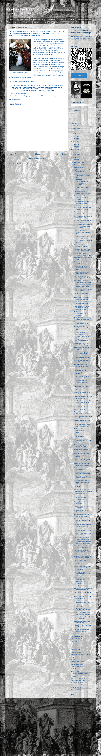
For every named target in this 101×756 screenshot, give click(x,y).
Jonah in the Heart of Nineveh (29, 9)
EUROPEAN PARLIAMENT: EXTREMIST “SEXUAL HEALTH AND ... (82, 567)
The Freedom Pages (77, 687)
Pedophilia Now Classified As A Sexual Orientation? (83, 249)
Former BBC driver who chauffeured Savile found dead (82, 267)
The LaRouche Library (77, 669)
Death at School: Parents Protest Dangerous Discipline (81, 631)
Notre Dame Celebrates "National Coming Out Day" (83, 281)
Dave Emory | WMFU (66, 20)
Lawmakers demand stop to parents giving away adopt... (82, 203)
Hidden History (51, 20)
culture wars (17, 96)
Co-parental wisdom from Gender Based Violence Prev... (82, 175)
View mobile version (37, 158)
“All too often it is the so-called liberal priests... (83, 397)
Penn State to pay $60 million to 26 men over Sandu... (83, 302)
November (77, 165)
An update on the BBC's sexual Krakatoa (81, 212)
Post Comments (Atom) (24, 164)
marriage (36, 96)
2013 (74, 160)
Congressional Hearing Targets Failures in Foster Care (82, 440)
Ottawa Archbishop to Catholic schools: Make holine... (83, 460)
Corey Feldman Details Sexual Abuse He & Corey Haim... (82, 562)
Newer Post (14, 154)
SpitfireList (74, 676)
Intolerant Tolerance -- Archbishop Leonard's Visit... (81, 328)
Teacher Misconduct (15, 23)
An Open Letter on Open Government (81, 506)
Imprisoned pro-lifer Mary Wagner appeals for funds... (83, 529)
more (33, 81)
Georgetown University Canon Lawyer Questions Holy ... (83, 588)
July (75, 641)
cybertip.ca (74, 692)
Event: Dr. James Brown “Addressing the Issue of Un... (82, 602)
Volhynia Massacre (76, 657)
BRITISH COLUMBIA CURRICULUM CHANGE (82, 405)
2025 (74, 128)
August (76, 638)
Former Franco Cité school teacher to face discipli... (82, 613)
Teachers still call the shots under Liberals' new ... (82, 468)
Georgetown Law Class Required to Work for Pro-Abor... (82, 388)
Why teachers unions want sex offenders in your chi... (82, 298)
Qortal (72, 694)
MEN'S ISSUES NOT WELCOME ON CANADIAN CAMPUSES (82, 608)
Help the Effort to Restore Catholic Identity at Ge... (82, 335)
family (23, 96)
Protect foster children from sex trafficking (82, 435)
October (77, 167)
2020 (74, 141)
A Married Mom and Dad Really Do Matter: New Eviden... (81, 455)
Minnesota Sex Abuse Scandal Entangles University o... (80, 497)
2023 (74, 133)
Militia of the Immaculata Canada (80, 654)
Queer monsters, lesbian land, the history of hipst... (83, 237)
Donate (80, 76)
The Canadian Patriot (77, 664)
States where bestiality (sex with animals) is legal (82, 421)
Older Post (61, 154)
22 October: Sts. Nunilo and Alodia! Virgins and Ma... (82, 556)
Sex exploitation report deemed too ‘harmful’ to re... (82, 520)
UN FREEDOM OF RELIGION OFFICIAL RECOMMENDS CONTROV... (81, 182)
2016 (74, 152)
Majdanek (74, 659)
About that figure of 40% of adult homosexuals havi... (82, 472)
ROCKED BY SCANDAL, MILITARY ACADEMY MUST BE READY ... (81, 307)
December (77, 162)
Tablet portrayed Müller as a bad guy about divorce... (82, 525)
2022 (74, 136)
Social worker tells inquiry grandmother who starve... (82, 449)
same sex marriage (50, 96)
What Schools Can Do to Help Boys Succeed (83, 289)
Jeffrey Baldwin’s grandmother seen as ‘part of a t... (83, 515)
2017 (74, 149)
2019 (74, 144)
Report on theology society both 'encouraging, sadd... (82, 425)
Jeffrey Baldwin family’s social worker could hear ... (83, 216)
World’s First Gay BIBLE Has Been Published (82, 597)
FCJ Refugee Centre (77, 682)
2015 (74, 154)
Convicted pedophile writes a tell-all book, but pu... (82, 445)
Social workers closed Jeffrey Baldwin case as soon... (83, 401)
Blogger (61, 751)
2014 (74, 157)
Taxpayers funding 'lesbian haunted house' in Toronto (82, 188)
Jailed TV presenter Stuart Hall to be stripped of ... (82, 546)
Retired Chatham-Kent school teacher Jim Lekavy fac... (83, 377)
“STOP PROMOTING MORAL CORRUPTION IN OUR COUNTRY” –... (83, 226)
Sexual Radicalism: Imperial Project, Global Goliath (82, 285)
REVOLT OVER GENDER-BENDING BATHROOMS (82, 477)
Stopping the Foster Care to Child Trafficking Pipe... (82, 221)
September (77, 636)
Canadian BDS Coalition (78, 661)
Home (11, 20)
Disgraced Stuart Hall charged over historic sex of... (83, 492)
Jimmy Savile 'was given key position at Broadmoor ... (82, 318)
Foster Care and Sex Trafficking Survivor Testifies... (80, 372)
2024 (74, 131)
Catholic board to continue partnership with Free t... (82, 245)
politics (42, 96)
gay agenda (29, 96)
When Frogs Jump (79, 409)
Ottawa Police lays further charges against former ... (82, 538)
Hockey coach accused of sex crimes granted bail (83, 272)
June (76, 644)
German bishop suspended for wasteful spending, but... (83, 412)
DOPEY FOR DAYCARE (81, 489)
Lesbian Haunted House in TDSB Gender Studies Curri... (82, 482)
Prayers (28, 23)
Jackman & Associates (77, 685)
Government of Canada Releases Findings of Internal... (81, 382)
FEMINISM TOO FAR (80, 332)
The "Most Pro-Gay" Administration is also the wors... (82, 573)
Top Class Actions (76, 689)
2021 (74, 139)
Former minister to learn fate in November (82, 534)
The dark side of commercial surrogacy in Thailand (82, 208)
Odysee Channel (37, 20)
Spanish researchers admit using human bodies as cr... (83, 464)
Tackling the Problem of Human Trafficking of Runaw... (81, 197)
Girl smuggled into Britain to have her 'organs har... (82, 593)
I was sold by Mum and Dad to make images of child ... (82, 542)
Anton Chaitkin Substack (78, 666)
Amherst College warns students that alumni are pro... (82, 551)
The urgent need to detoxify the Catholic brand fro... (82, 339)
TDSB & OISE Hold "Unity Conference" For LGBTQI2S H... (82, 579)
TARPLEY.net (75, 671)
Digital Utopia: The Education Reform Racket (83, 170)
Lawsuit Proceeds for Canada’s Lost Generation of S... (82, 232)
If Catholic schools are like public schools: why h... (82, 621)
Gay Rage (77, 486)
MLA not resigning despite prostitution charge (82, 352)
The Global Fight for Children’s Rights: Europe (82, 254)
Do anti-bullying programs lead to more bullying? (81, 322)
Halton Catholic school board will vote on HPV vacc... (82, 584)
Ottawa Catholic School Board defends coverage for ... (83, 417)
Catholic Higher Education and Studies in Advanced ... (83, 356)
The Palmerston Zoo (84, 20)
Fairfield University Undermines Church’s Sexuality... (81, 313)
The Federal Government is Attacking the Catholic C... (82, 277)
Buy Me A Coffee (22, 20)
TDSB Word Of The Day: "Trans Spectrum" (81, 511)
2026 (74, 125)
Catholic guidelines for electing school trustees (82, 192)
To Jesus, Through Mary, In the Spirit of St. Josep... (82, 361)
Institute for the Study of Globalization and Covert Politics (80, 679)
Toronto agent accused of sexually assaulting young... (83, 344)
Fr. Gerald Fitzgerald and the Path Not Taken (82, 617)
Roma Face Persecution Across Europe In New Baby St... (81, 366)
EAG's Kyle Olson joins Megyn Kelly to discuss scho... (81, 430)
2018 (74, 147)
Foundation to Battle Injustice (79, 673)
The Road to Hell (40, 23)
